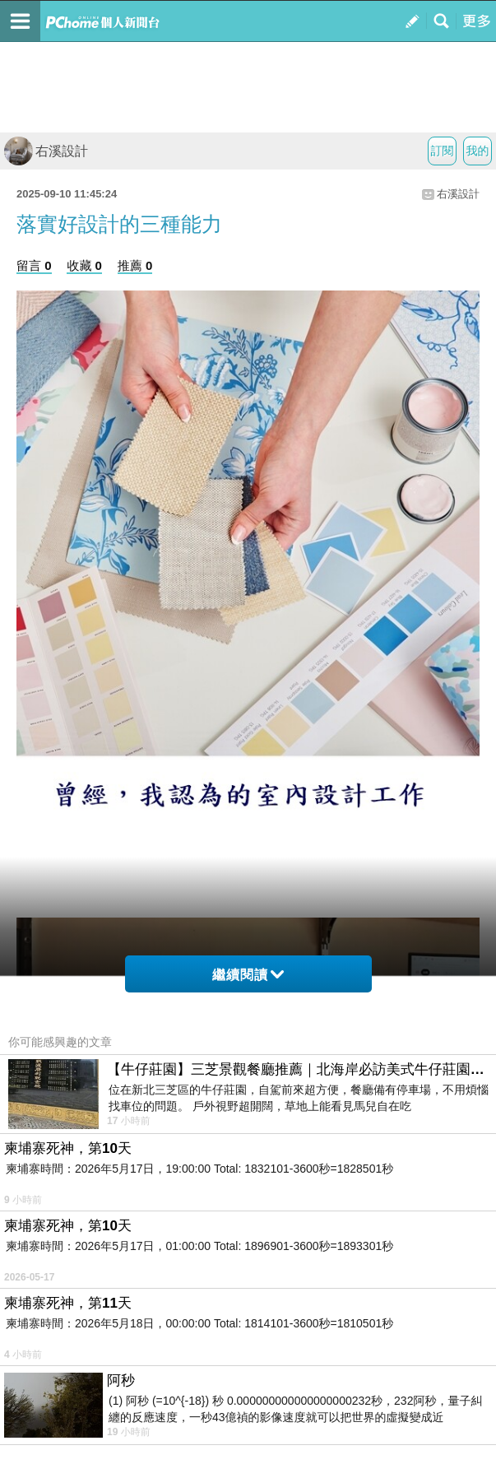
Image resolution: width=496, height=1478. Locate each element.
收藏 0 (84, 265)
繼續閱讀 (248, 974)
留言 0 (34, 265)
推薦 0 (135, 265)
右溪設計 (46, 151)
